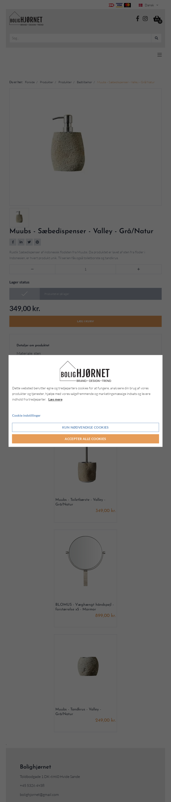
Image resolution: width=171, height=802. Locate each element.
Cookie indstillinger (26, 415)
